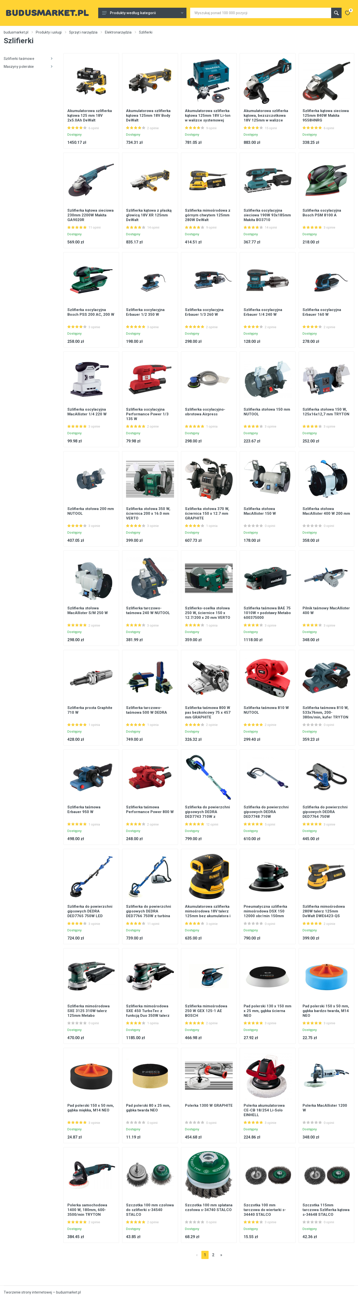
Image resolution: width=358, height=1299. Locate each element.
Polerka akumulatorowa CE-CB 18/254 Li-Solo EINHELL (264, 1110)
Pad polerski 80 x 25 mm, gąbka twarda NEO (148, 1107)
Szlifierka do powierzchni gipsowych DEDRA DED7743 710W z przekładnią (207, 814)
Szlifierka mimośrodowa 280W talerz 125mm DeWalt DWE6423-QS (324, 911)
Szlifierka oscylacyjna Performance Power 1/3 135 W (147, 414)
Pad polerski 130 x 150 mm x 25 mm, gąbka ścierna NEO (267, 1011)
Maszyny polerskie (28, 67)
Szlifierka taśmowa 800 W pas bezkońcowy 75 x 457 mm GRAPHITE (207, 712)
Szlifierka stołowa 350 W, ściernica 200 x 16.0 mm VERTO (148, 513)
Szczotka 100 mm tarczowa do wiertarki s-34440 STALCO (265, 1210)
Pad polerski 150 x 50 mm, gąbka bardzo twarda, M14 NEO (326, 1011)
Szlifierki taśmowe (28, 59)
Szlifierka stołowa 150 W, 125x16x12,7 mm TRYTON (326, 411)
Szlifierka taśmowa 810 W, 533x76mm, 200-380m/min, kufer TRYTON (326, 712)
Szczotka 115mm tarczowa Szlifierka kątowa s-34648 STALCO (326, 1210)
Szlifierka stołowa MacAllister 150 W (260, 511)
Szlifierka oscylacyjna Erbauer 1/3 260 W (204, 312)
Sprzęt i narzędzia (83, 32)
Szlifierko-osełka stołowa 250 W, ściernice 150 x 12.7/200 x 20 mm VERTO (207, 613)
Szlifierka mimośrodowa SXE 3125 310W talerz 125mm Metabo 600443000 (88, 1013)
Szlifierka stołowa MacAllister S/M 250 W (87, 610)
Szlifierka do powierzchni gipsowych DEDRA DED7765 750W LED (89, 911)
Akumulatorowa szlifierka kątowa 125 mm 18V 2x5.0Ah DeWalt (89, 115)
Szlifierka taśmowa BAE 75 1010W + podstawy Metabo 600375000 (267, 613)
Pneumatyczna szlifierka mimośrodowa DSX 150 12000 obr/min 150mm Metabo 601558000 (265, 913)
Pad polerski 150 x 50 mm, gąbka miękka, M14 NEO (90, 1107)
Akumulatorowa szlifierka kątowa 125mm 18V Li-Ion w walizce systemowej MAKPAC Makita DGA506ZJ (207, 120)
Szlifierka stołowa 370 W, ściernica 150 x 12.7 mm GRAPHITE (207, 513)
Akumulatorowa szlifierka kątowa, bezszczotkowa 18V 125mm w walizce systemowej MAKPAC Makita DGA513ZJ (266, 120)
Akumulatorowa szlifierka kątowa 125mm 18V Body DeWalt (148, 115)
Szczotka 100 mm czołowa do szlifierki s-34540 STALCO (150, 1210)
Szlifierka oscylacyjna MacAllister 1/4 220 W (87, 411)
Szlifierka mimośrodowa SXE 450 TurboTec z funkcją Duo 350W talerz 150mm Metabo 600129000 (148, 1015)
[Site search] (260, 13)
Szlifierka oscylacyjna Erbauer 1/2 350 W (145, 312)
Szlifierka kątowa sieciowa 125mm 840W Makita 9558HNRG (326, 115)
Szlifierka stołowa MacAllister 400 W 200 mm (326, 511)
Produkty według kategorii (142, 13)
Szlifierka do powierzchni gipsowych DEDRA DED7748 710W (266, 812)
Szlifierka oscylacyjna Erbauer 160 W (322, 312)
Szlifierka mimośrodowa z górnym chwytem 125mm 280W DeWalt (207, 215)
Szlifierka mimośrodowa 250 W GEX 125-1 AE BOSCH (206, 1011)
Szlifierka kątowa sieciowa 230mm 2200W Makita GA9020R (90, 215)
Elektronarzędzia (118, 32)
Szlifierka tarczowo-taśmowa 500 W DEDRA (146, 710)
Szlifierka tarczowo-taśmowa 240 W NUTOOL (148, 610)
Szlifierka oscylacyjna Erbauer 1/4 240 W (263, 312)
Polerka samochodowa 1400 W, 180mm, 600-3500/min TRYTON (87, 1210)
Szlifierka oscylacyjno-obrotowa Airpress (205, 411)
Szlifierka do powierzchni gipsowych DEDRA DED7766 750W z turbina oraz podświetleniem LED (148, 913)
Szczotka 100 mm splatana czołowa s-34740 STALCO (208, 1207)
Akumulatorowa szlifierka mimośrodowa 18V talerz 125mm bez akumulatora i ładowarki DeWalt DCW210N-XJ (207, 916)
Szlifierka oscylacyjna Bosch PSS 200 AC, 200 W (90, 312)
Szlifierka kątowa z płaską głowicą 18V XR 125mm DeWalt (149, 215)
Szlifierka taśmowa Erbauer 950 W (83, 809)
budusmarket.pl (16, 32)
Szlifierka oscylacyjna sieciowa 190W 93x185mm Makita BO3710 (267, 215)
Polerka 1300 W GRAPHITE (209, 1105)
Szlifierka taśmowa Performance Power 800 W (150, 809)
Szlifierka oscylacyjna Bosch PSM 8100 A (322, 212)
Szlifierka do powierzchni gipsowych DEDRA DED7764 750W (325, 812)
